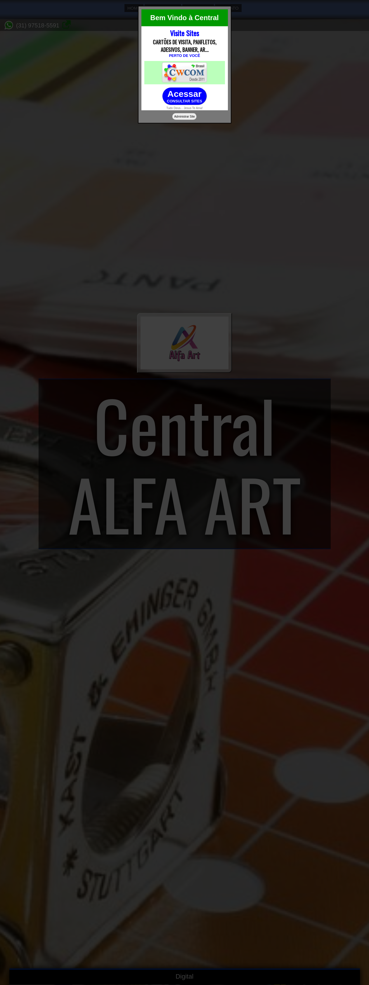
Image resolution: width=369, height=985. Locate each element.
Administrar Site (184, 116)
